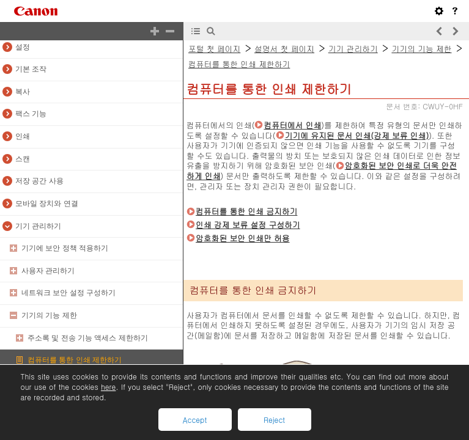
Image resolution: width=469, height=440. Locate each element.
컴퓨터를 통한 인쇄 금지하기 (246, 211)
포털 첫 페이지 (214, 48)
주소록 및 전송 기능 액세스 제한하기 (88, 338)
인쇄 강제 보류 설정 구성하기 (248, 224)
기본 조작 (30, 69)
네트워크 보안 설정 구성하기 (68, 292)
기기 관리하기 (38, 226)
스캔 (22, 159)
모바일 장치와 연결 (46, 203)
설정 (22, 47)
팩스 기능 (30, 113)
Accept (195, 419)
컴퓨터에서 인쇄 (292, 125)
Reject (274, 419)
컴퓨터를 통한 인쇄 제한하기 (75, 360)
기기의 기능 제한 (49, 315)
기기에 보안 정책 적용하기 (64, 248)
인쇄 (22, 136)
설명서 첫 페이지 (284, 48)
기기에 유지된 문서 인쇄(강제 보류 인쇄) (357, 135)
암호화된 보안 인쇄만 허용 (243, 238)
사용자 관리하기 (48, 270)
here (108, 386)
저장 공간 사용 (39, 181)
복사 (22, 91)
